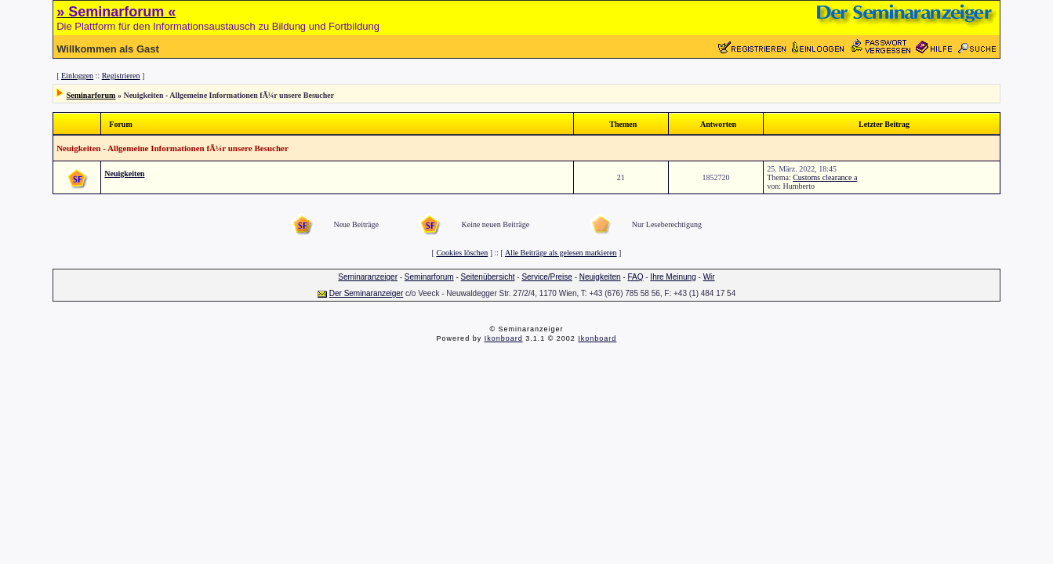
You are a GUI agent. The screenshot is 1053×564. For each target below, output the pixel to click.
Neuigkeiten (124, 173)
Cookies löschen (462, 252)
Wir (709, 277)
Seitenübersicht (488, 277)
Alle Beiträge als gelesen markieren (561, 252)
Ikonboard (504, 338)
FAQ (635, 277)
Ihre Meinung (672, 277)
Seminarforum (91, 95)
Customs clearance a (825, 177)
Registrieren (121, 75)
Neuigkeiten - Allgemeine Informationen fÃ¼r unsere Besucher (172, 148)
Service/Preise (546, 277)
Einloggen (77, 75)
